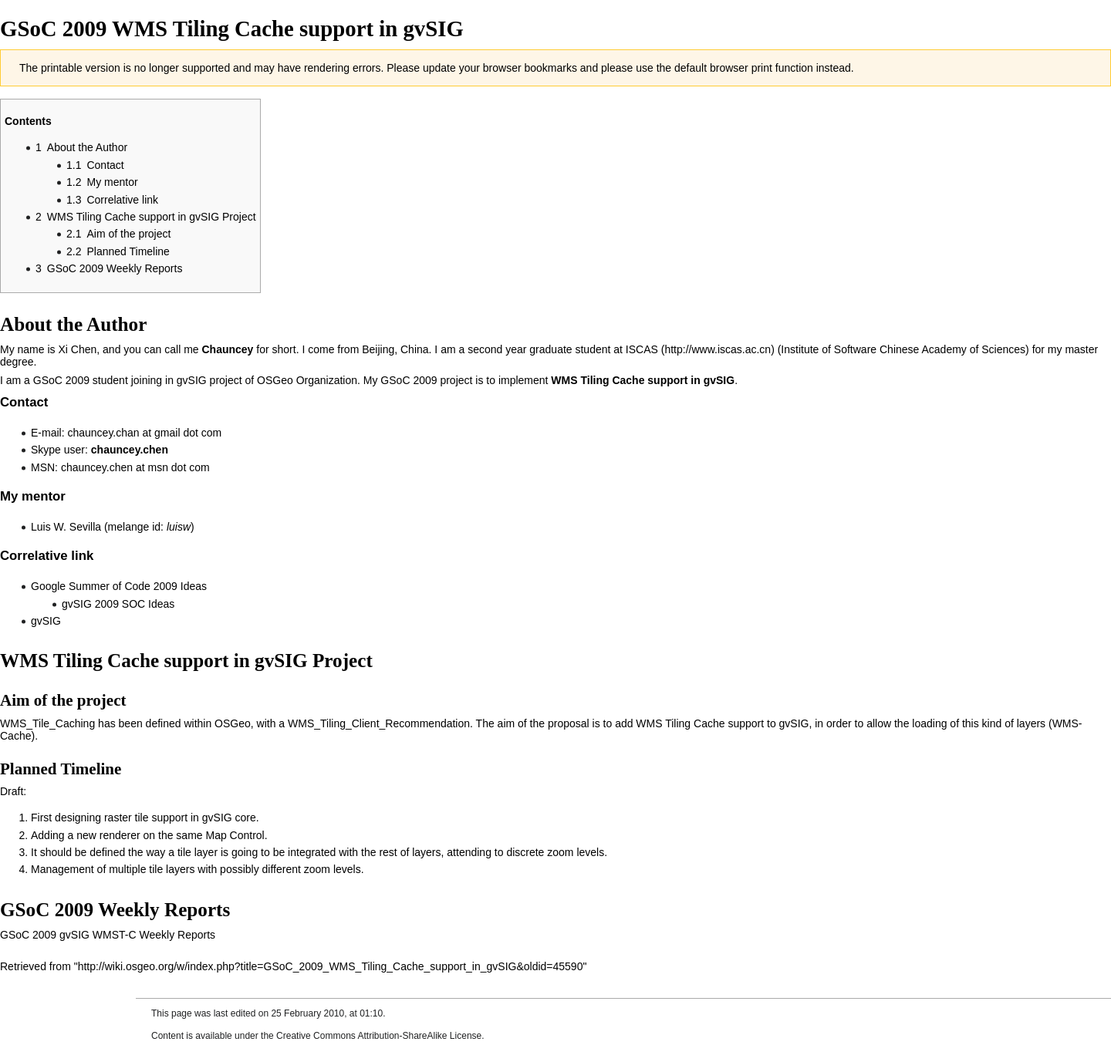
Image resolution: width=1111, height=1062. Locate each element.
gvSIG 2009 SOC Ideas (118, 604)
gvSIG (46, 621)
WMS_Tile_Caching (47, 723)
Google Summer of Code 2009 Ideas (119, 586)
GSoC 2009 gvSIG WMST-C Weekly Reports (107, 935)
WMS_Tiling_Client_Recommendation (379, 723)
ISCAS (642, 349)
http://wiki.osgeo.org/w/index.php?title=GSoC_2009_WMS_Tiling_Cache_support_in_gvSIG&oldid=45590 (330, 966)
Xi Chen (77, 349)
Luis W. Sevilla (66, 527)
